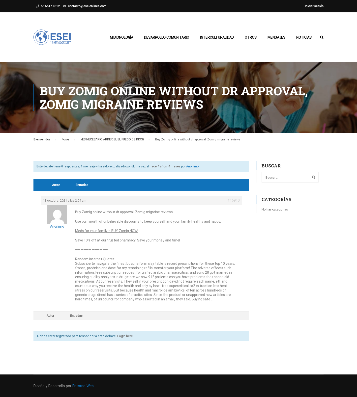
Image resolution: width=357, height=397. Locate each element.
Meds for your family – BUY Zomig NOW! (106, 231)
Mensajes (276, 37)
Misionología (121, 37)
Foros (65, 139)
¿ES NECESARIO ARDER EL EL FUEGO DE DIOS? (112, 139)
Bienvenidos (42, 139)
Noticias (304, 37)
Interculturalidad (217, 37)
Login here (125, 336)
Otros (251, 37)
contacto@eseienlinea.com (87, 6)
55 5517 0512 (50, 6)
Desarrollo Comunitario (166, 37)
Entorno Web (83, 386)
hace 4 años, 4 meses (165, 166)
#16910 (233, 200)
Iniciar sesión (314, 6)
